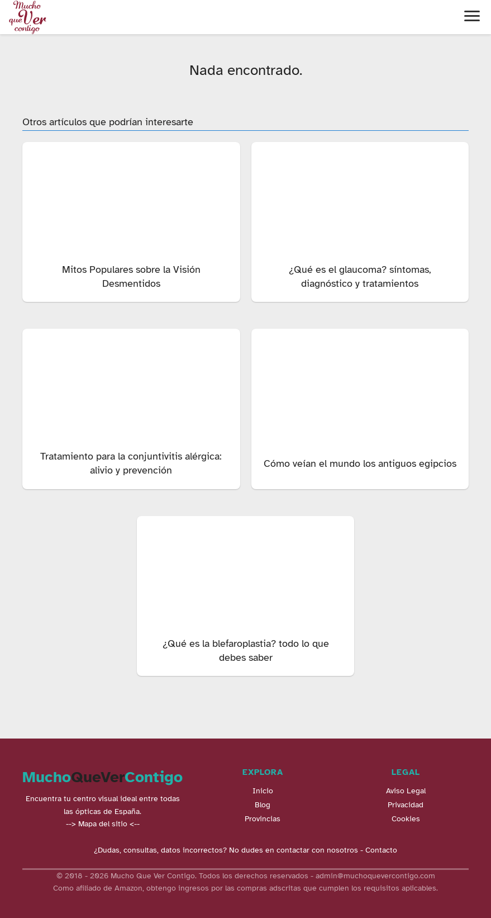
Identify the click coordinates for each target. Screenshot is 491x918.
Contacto (381, 850)
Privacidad (405, 805)
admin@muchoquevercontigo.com (375, 876)
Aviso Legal (406, 791)
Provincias (262, 819)
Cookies (406, 819)
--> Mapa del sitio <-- (103, 824)
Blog (262, 805)
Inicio (262, 791)
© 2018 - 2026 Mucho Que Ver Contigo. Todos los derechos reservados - (186, 876)
